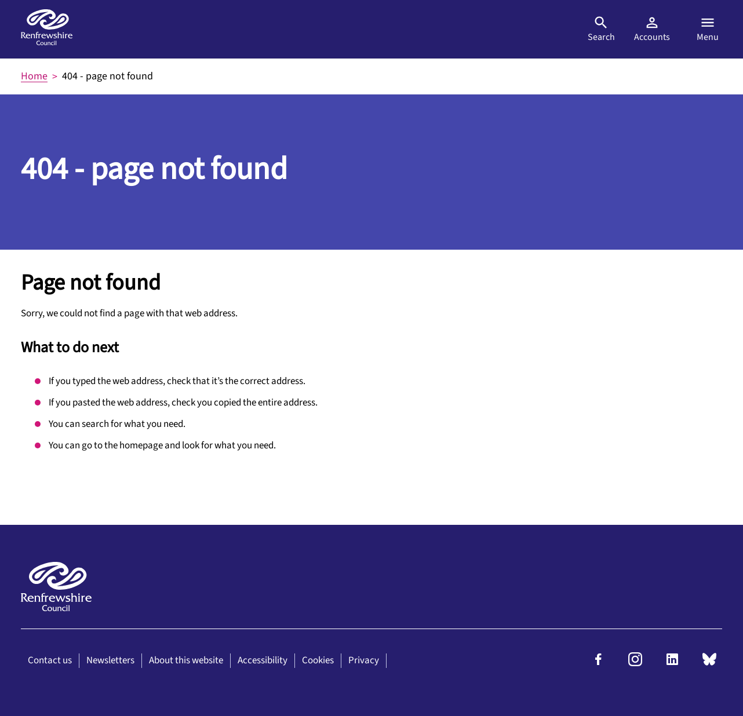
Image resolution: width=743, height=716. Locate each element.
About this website (186, 660)
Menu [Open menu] (708, 28)
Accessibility (262, 660)
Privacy (363, 660)
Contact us (50, 660)
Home (34, 76)
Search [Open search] (601, 28)
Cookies (318, 660)
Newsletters (110, 660)
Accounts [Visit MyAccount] (652, 28)
